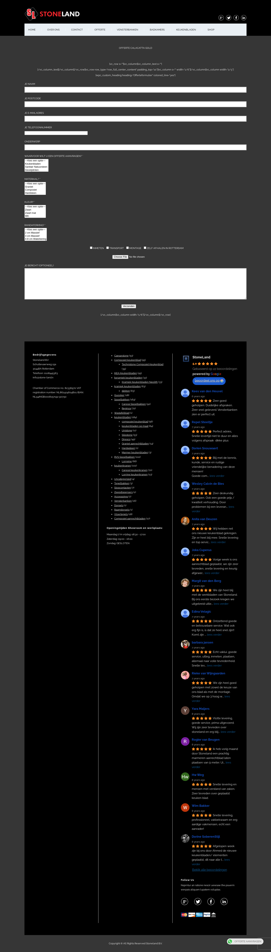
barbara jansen (202, 642)
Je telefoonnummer (56, 130)
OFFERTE (99, 29)
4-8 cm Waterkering (36, 239)
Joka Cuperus (202, 550)
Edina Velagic (201, 611)
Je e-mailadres (135, 116)
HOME (32, 29)
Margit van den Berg (206, 581)
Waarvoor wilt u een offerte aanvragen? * (53, 163)
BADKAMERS (157, 29)
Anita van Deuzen (204, 519)
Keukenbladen (36, 164)
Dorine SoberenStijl (206, 836)
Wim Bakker (200, 806)
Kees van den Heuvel (207, 391)
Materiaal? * (35, 186)
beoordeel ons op (209, 380)
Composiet (35, 190)
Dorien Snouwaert (205, 448)
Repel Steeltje (202, 422)
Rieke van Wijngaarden (208, 673)
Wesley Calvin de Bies (208, 484)
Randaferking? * (35, 232)
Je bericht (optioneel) (135, 281)
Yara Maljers (200, 709)
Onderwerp (135, 145)
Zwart (35, 209)
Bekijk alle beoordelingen (209, 870)
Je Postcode (135, 102)
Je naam (135, 87)
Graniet (35, 187)
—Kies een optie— (36, 160)
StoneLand (201, 357)
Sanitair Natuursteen (36, 167)
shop (211, 29)
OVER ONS (53, 29)
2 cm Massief (36, 232)
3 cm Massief (36, 236)
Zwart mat (35, 213)
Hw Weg (198, 775)
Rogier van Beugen (206, 739)
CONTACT (77, 29)
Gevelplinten (36, 170)
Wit (35, 216)
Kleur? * (35, 209)
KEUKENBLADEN (186, 29)
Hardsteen (35, 193)
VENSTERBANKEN (127, 29)
